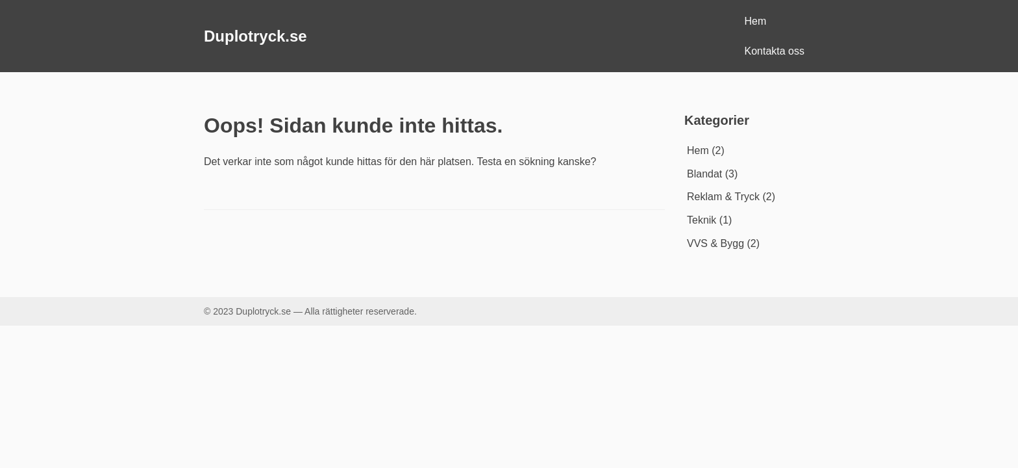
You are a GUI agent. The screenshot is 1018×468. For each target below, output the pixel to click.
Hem (756, 21)
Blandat (704, 173)
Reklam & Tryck (723, 196)
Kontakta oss (775, 51)
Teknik (701, 220)
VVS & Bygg (715, 243)
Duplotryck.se (255, 36)
